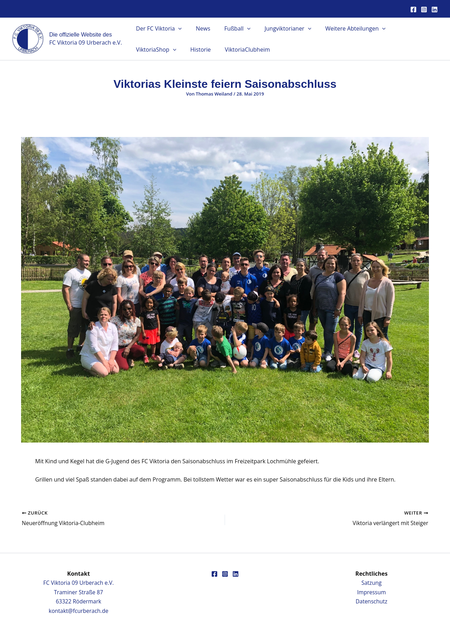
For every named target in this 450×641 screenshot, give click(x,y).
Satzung (371, 583)
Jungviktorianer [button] (278, 28)
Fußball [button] (230, 28)
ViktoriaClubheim (188, 49)
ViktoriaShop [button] (404, 28)
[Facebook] (413, 9)
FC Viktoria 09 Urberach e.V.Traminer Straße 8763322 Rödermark (78, 592)
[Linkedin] (434, 9)
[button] (176, 28)
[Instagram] (424, 9)
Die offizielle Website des (80, 35)
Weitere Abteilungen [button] (343, 28)
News (199, 28)
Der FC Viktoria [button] (157, 28)
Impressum (371, 592)
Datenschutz (371, 601)
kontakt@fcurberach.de (78, 611)
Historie (145, 49)
